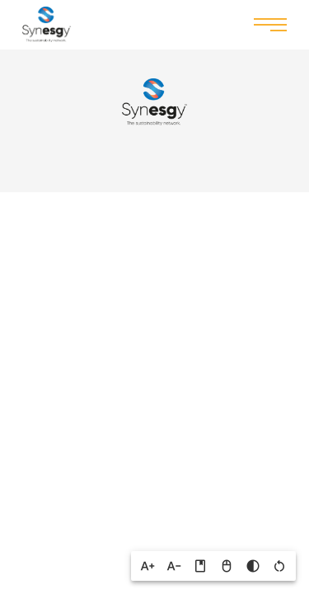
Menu (270, 23)
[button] (147, 566)
